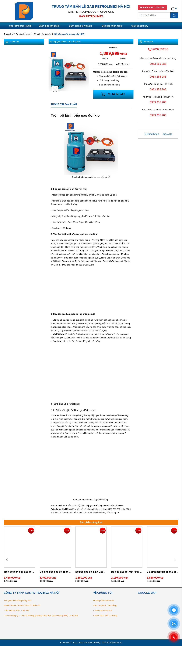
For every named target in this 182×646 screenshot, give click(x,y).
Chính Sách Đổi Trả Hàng (105, 615)
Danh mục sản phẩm (50, 26)
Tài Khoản (144, 127)
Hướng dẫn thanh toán (103, 600)
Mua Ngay (113, 94)
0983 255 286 (158, 63)
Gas (121, 505)
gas (92, 505)
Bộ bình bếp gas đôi (42, 34)
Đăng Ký (167, 134)
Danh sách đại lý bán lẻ (81, 26)
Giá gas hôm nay (139, 26)
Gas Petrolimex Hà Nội (20, 26)
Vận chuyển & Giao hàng (104, 605)
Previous (7, 560)
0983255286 (158, 49)
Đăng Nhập (151, 134)
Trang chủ (8, 34)
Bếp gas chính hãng (113, 26)
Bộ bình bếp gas (23, 34)
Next (175, 560)
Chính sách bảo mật (102, 610)
